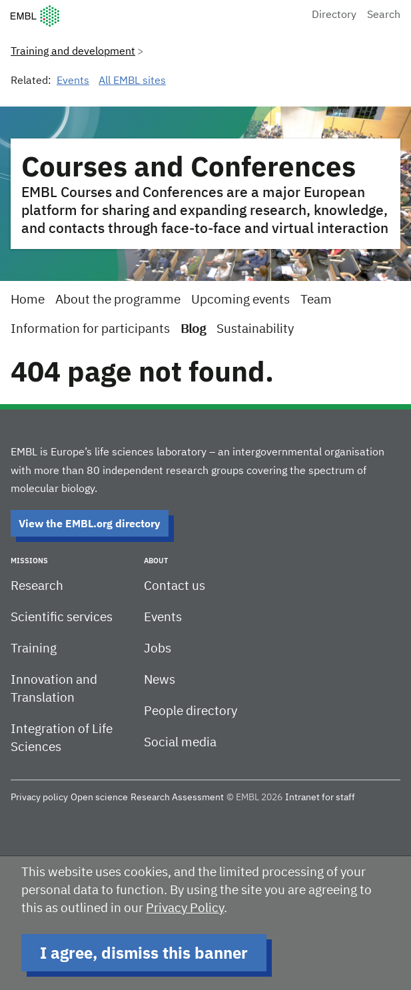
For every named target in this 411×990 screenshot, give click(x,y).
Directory (334, 15)
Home (28, 300)
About (156, 560)
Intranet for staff (320, 797)
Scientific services (62, 617)
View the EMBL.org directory (90, 523)
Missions (29, 560)
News (159, 680)
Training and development (73, 52)
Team (316, 300)
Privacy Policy (185, 908)
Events (73, 81)
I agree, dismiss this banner (144, 952)
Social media (180, 742)
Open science (99, 797)
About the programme (118, 300)
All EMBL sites (132, 81)
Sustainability (255, 329)
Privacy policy (39, 797)
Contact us (174, 586)
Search (383, 15)
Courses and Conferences (188, 166)
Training (34, 648)
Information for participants (90, 329)
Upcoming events (240, 300)
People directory (190, 711)
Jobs (157, 648)
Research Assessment (177, 797)
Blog (193, 329)
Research (37, 586)
